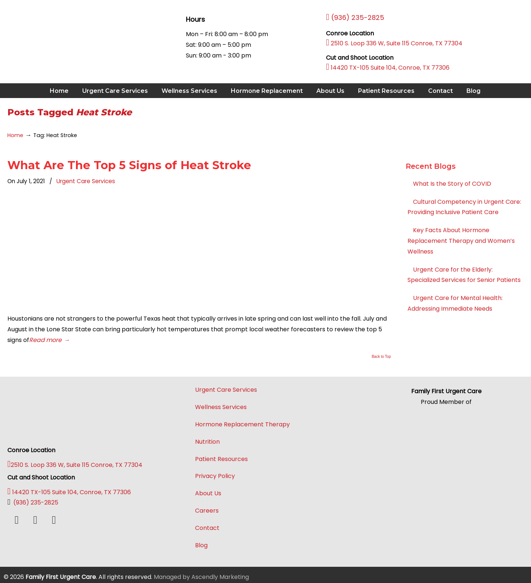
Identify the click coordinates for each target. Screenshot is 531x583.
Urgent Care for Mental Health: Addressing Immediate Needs (455, 303)
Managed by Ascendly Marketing (201, 577)
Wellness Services (221, 407)
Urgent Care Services (85, 181)
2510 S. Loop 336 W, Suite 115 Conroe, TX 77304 (394, 43)
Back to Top (381, 357)
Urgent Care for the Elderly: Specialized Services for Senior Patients (464, 274)
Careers (207, 510)
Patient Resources (221, 459)
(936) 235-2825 (32, 502)
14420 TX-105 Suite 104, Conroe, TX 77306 (388, 67)
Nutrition (207, 441)
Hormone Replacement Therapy (242, 424)
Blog (201, 545)
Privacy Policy (215, 476)
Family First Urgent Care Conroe (58, 33)
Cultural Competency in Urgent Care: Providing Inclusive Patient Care (464, 207)
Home (15, 135)
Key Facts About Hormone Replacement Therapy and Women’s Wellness (461, 241)
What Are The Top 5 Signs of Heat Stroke (129, 165)
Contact (207, 528)
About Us (208, 493)
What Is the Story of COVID (452, 183)
